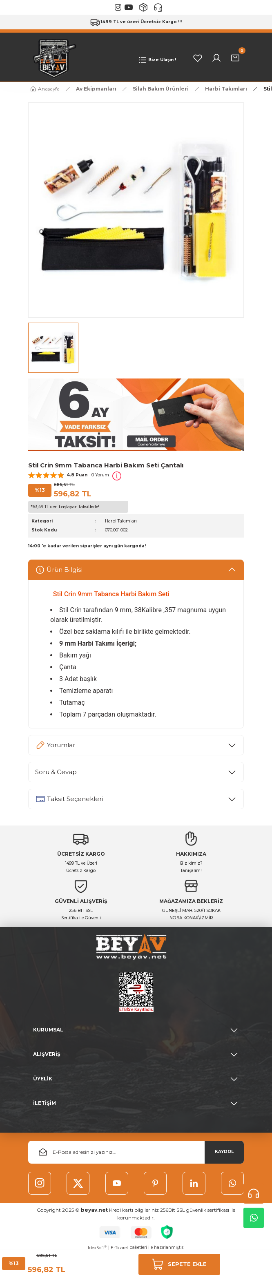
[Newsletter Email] (136, 1152)
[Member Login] (216, 58)
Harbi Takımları (121, 521)
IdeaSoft (97, 1247)
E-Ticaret (119, 1247)
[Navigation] (156, 60)
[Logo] (52, 58)
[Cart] (235, 58)
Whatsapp (254, 1217)
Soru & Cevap (56, 772)
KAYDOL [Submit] (224, 1151)
